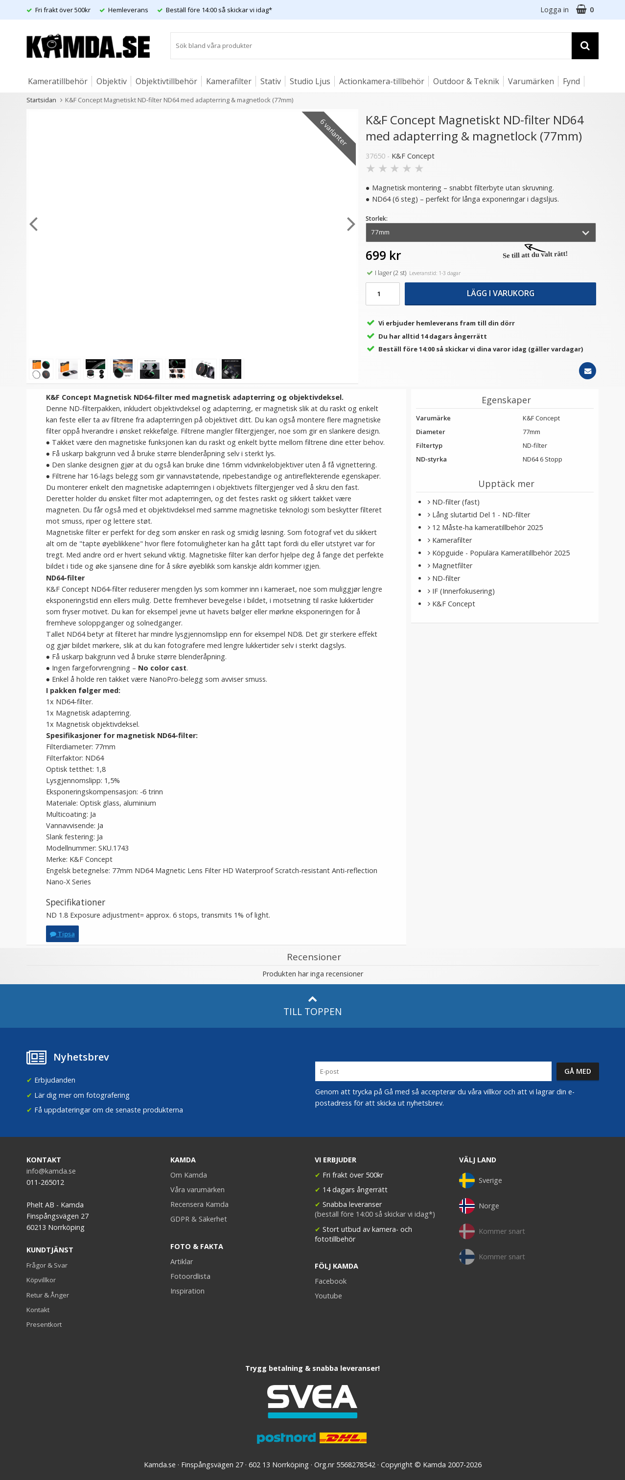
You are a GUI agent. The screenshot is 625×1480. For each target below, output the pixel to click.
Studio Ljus (310, 81)
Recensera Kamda (199, 1204)
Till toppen (312, 1006)
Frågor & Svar (47, 1265)
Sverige (480, 1180)
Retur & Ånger (47, 1295)
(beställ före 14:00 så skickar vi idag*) (375, 1214)
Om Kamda (188, 1174)
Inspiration (187, 1290)
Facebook (331, 1281)
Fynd (571, 81)
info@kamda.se (51, 1171)
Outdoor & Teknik (466, 81)
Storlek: (377, 218)
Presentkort (44, 1324)
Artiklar (181, 1261)
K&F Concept (413, 156)
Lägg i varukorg (500, 293)
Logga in (554, 9)
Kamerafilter (229, 81)
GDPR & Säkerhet (198, 1219)
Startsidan (41, 99)
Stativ (270, 81)
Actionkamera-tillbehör (381, 81)
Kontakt (37, 1309)
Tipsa (62, 933)
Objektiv (111, 81)
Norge (479, 1206)
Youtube (328, 1295)
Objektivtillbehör (166, 81)
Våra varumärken (197, 1189)
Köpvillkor (41, 1279)
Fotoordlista (190, 1276)
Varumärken (531, 81)
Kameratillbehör (58, 81)
